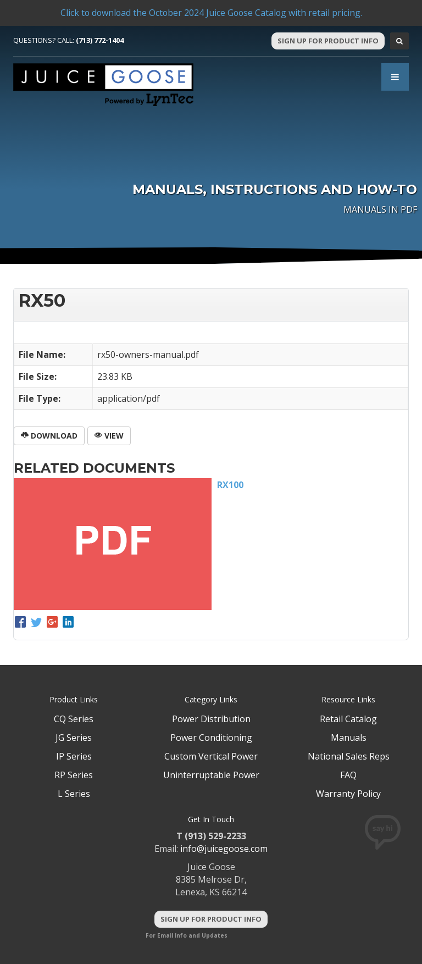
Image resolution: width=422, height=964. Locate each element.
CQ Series (73, 719)
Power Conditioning (211, 738)
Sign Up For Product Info (328, 41)
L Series (74, 794)
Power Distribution (211, 719)
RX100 (230, 485)
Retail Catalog (348, 719)
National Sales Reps (349, 756)
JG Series (73, 738)
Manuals (349, 738)
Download (49, 435)
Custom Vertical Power (211, 756)
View (109, 435)
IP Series (74, 756)
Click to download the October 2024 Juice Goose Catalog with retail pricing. (211, 13)
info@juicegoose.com (224, 849)
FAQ (348, 775)
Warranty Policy (348, 794)
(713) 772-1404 (100, 40)
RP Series (73, 775)
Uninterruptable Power (211, 775)
